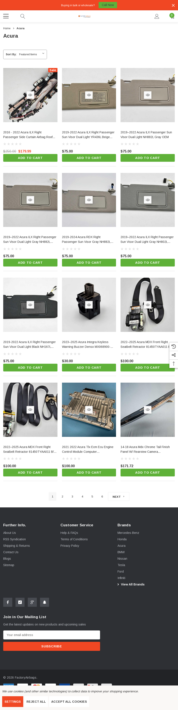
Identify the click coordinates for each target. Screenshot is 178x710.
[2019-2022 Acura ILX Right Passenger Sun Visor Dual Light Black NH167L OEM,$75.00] (30, 345)
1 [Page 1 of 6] (52, 496)
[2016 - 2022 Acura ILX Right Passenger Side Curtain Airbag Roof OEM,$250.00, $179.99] (30, 135)
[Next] (118, 496)
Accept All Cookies (69, 701)
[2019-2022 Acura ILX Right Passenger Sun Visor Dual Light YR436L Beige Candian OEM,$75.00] (89, 135)
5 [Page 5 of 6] (92, 496)
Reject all (36, 701)
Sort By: (11, 54)
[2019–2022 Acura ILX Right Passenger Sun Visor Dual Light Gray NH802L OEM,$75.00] (148, 240)
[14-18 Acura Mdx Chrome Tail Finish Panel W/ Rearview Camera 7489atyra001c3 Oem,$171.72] (148, 450)
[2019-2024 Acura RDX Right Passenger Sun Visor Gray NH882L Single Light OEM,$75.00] (89, 240)
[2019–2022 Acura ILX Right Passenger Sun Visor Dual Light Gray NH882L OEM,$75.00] (30, 240)
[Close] (173, 5)
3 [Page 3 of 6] (72, 496)
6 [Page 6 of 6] (102, 496)
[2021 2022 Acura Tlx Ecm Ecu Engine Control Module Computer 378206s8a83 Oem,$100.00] (89, 450)
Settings (13, 701)
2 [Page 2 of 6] (62, 496)
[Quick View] (30, 95)
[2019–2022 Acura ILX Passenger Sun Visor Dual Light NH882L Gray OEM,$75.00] (148, 135)
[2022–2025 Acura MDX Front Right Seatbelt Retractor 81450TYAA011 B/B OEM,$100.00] (148, 345)
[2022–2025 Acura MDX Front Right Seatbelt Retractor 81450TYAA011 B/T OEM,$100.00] (30, 450)
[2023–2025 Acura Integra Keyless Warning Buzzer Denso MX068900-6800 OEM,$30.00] (89, 345)
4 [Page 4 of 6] (82, 496)
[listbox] (33, 54)
